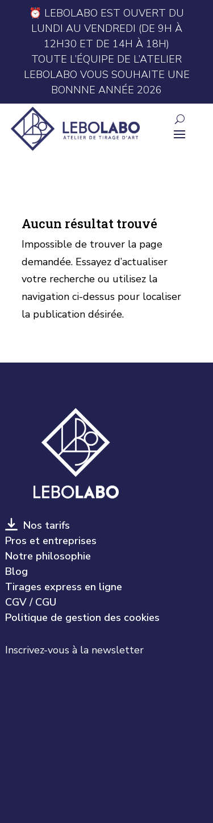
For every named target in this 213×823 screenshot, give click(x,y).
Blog (16, 571)
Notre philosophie (48, 556)
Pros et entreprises (51, 541)
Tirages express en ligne (63, 587)
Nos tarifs (44, 525)
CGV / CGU (30, 602)
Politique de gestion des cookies (82, 617)
